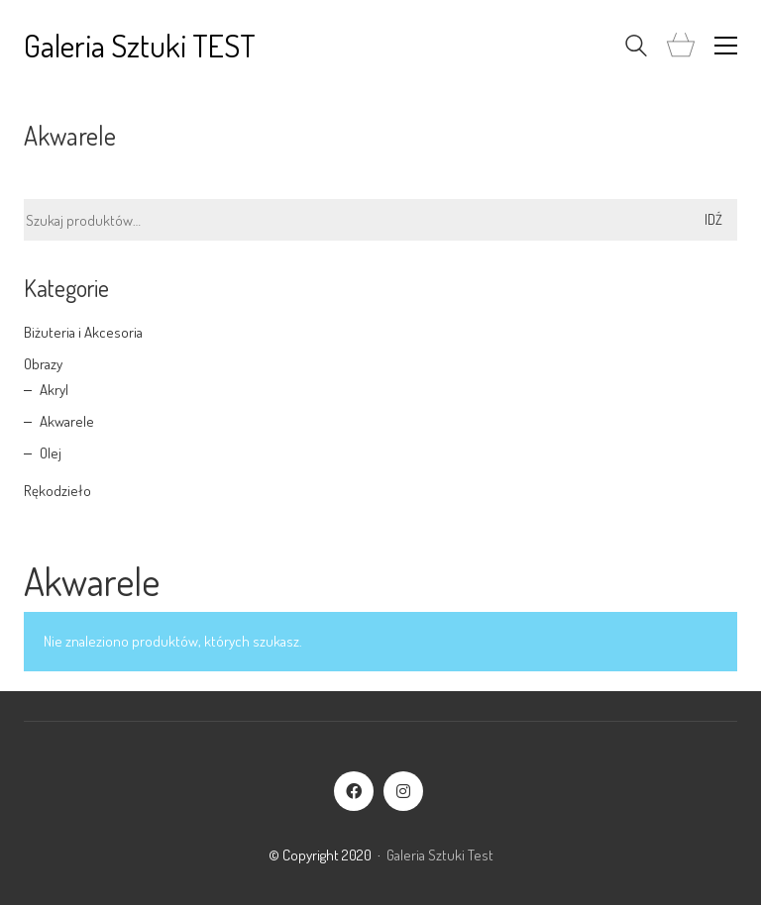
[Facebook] (354, 791)
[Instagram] (403, 791)
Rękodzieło (57, 490)
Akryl (54, 389)
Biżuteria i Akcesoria (83, 332)
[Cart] (681, 46)
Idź (713, 219)
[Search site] (636, 48)
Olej (50, 453)
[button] (725, 45)
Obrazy (43, 363)
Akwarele (67, 421)
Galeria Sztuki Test (439, 855)
